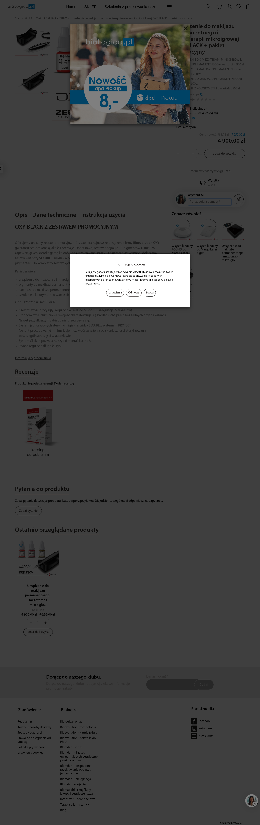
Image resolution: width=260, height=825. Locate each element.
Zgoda (150, 292)
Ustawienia (115, 292)
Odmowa (133, 292)
